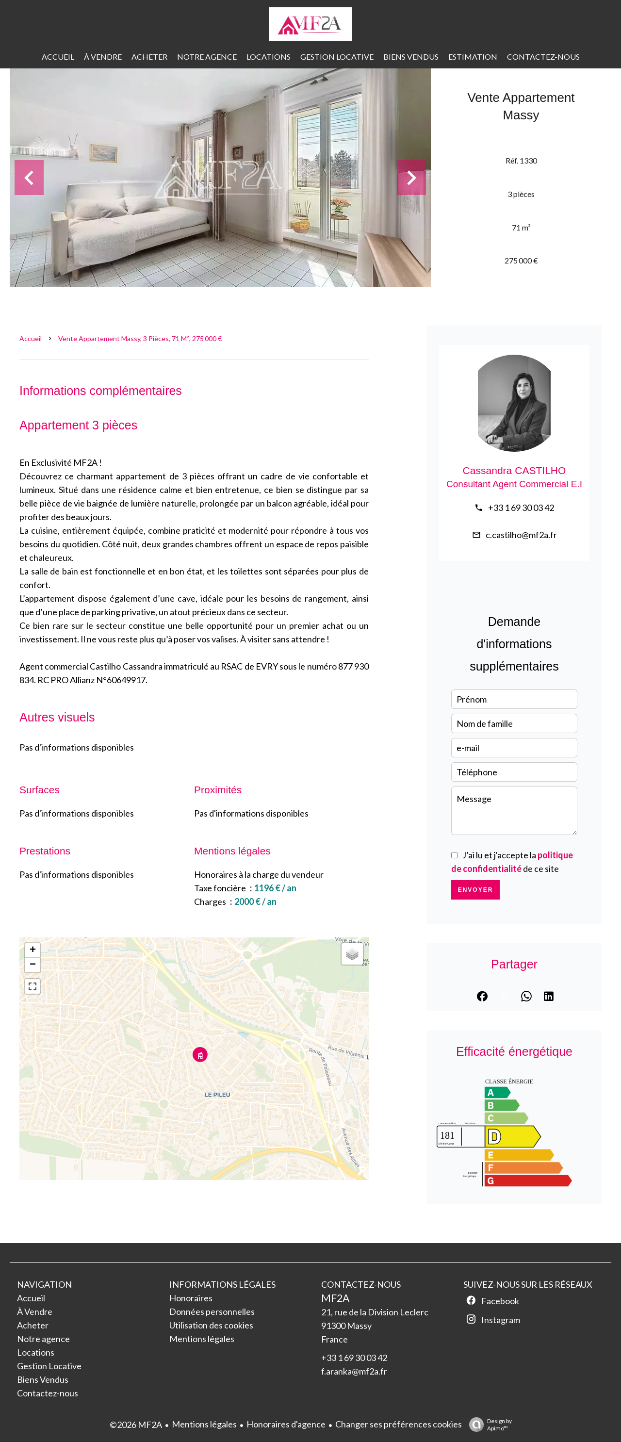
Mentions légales (204, 1424)
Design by (488, 1424)
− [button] (33, 965)
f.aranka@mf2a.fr (354, 1371)
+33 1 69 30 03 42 (521, 507)
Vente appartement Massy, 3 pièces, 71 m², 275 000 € (140, 338)
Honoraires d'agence (286, 1424)
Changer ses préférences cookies (398, 1424)
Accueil (30, 338)
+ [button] (33, 950)
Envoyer (475, 889)
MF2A (335, 1298)
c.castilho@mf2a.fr (521, 534)
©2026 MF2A (136, 1424)
